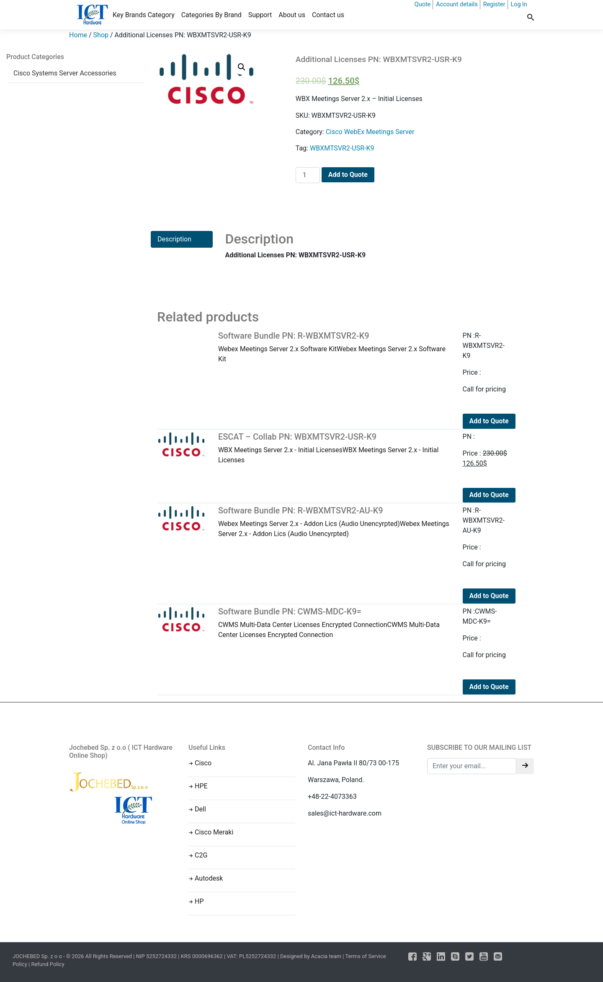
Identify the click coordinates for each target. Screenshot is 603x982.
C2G (201, 855)
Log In (519, 4)
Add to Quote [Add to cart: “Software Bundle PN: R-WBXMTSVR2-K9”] (489, 421)
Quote (422, 4)
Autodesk (209, 878)
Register (494, 4)
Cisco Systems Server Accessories (64, 73)
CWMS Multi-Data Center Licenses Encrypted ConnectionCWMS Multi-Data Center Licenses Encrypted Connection (334, 622)
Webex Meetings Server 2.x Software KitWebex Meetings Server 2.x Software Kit (334, 347)
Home (78, 35)
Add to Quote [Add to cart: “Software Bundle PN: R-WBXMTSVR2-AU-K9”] (489, 596)
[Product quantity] (308, 175)
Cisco (203, 763)
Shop (100, 35)
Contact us (328, 15)
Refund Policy (47, 964)
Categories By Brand (211, 15)
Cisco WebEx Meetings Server (370, 132)
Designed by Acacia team (310, 956)
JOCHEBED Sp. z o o (38, 956)
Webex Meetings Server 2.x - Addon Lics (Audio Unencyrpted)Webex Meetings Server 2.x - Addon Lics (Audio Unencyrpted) (334, 521)
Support (260, 15)
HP (199, 901)
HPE (201, 786)
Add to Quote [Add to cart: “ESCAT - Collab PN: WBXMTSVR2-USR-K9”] (489, 495)
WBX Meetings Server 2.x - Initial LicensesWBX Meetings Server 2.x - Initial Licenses (334, 448)
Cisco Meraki (214, 832)
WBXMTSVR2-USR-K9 (342, 148)
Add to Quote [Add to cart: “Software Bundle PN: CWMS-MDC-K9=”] (489, 687)
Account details (457, 4)
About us (291, 15)
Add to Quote (348, 175)
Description (174, 239)
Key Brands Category (144, 15)
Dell (200, 809)
